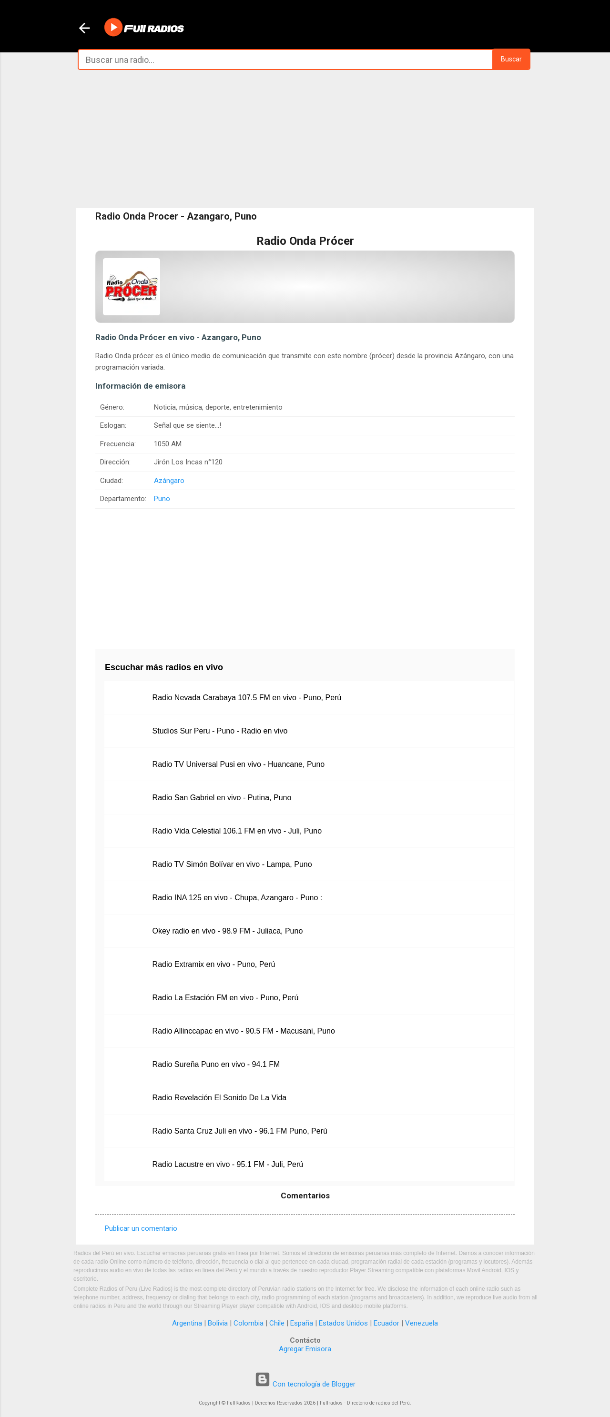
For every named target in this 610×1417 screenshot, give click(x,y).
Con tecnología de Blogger (305, 1384)
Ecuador (386, 1323)
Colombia (249, 1323)
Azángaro (169, 480)
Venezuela (421, 1323)
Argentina (187, 1323)
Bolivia (218, 1323)
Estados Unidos (343, 1323)
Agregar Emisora (305, 1349)
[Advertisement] (305, 139)
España (301, 1323)
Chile (277, 1323)
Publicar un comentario (141, 1228)
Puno (162, 498)
